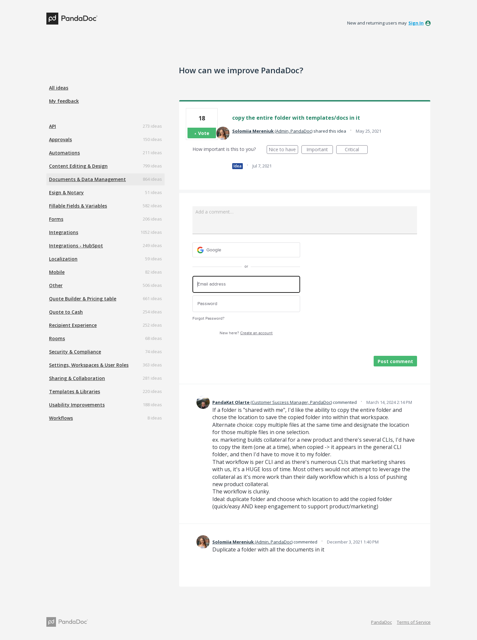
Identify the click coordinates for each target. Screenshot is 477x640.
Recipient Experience (73, 325)
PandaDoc (381, 622)
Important (319, 150)
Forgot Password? (208, 318)
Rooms (57, 338)
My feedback (64, 101)
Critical (356, 150)
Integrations (63, 232)
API (52, 126)
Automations (64, 153)
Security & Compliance (75, 352)
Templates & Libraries (74, 391)
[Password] (246, 303)
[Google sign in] (246, 249)
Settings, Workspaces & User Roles (89, 365)
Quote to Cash (66, 312)
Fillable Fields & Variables (78, 206)
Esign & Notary (66, 192)
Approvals (60, 139)
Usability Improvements (77, 405)
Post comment (395, 361)
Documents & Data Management (87, 179)
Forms (56, 219)
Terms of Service (414, 622)
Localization (63, 259)
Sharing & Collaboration (77, 378)
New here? (246, 333)
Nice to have (283, 150)
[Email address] (246, 284)
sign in (416, 23)
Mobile (57, 272)
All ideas (58, 88)
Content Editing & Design (78, 166)
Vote (203, 133)
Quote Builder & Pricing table (82, 298)
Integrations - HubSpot (76, 245)
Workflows (61, 418)
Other (56, 285)
